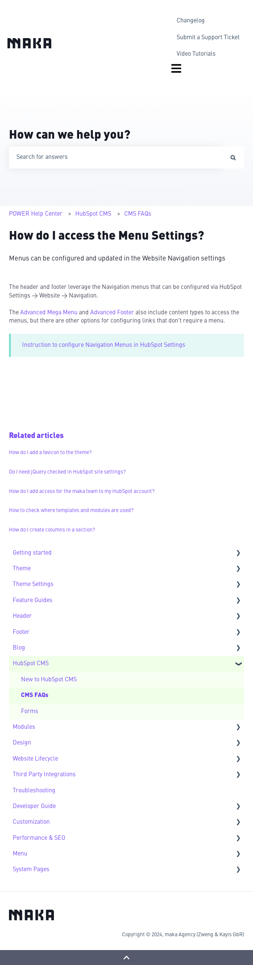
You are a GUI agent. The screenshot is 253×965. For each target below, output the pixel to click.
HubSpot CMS (93, 214)
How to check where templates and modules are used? (71, 510)
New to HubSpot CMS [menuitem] (49, 680)
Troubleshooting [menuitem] (34, 791)
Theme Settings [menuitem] (33, 585)
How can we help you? (69, 136)
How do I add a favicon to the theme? (50, 452)
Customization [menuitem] (31, 822)
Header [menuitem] (22, 616)
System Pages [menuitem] (31, 870)
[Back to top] (126, 957)
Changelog (191, 21)
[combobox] (115, 157)
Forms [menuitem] (29, 712)
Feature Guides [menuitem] (32, 601)
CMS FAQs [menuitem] (34, 696)
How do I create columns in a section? (52, 530)
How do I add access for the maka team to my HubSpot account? (82, 491)
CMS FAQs (137, 214)
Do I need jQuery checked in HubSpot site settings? (67, 472)
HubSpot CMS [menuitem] (31, 664)
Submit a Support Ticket (208, 38)
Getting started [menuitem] (32, 553)
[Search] (233, 157)
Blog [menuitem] (19, 648)
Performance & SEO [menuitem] (39, 838)
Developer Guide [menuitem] (34, 807)
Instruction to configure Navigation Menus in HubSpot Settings (103, 345)
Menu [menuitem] (20, 854)
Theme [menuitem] (22, 569)
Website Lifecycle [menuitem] (35, 759)
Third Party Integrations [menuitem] (44, 775)
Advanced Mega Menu (48, 313)
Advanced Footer (112, 313)
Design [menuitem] (22, 743)
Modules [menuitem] (24, 727)
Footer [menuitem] (21, 632)
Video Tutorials (196, 54)
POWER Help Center (36, 214)
